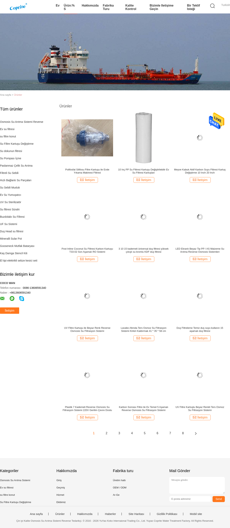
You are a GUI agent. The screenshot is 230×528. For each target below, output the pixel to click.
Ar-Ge (116, 494)
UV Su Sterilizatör (10, 202)
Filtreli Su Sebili (9, 172)
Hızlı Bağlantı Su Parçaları (15, 180)
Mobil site (196, 514)
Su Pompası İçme (10, 158)
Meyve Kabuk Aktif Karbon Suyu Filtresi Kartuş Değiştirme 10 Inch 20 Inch (200, 171)
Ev (58, 5)
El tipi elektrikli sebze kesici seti (18, 260)
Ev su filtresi (7, 129)
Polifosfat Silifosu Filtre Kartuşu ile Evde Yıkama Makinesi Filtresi (87, 171)
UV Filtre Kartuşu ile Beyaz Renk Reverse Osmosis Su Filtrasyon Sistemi (87, 329)
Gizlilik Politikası (167, 514)
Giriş (59, 480)
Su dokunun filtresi (11, 151)
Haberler (110, 514)
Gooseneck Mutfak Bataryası (17, 245)
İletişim (9, 310)
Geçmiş (60, 487)
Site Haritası (136, 514)
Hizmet (60, 494)
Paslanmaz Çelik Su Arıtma (16, 165)
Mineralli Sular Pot (11, 238)
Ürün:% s (69, 7)
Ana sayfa (36, 514)
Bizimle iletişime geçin (162, 7)
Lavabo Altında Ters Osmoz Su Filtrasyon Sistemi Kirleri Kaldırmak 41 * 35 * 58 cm (143, 329)
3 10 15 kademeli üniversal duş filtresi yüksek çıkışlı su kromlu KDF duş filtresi (144, 250)
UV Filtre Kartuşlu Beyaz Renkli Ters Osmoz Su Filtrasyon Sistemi (200, 409)
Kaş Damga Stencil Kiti (13, 253)
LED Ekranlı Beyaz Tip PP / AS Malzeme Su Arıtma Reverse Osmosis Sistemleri (200, 250)
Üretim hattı (119, 480)
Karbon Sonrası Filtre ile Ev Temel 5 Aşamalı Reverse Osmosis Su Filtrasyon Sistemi (143, 409)
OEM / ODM (120, 487)
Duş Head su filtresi (11, 231)
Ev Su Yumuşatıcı (10, 194)
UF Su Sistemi (8, 224)
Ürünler (18, 94)
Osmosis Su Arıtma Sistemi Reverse (21, 121)
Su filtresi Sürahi (10, 209)
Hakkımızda (90, 5)
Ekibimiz (61, 502)
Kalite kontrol (130, 7)
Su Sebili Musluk (10, 187)
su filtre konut (8, 136)
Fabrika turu (108, 7)
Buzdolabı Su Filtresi (12, 216)
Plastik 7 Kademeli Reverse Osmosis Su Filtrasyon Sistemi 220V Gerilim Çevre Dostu (87, 409)
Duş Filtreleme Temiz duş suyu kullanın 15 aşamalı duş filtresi (200, 329)
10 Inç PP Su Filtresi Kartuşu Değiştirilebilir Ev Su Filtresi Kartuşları (143, 171)
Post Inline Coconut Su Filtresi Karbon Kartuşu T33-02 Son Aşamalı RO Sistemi (87, 250)
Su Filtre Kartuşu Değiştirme (17, 143)
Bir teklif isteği (193, 7)
